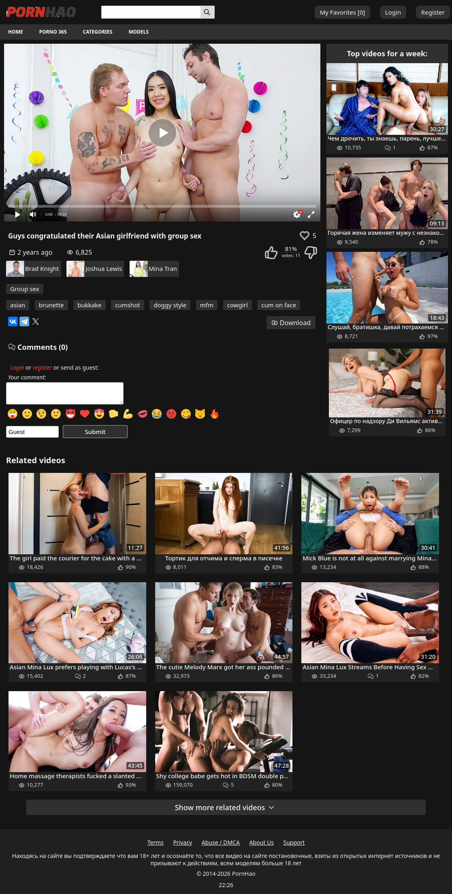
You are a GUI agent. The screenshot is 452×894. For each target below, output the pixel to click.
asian (17, 305)
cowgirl (237, 305)
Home (15, 31)
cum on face (278, 305)
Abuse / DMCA (221, 842)
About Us (261, 842)
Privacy (182, 842)
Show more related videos (225, 807)
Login (393, 12)
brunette (51, 305)
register (42, 367)
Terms (155, 842)
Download (291, 322)
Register (433, 12)
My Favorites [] (342, 12)
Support (294, 842)
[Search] (207, 12)
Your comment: (27, 377)
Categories (98, 31)
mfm (206, 305)
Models (138, 31)
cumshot (127, 305)
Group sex (24, 289)
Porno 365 (53, 31)
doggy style (170, 305)
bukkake (89, 305)
